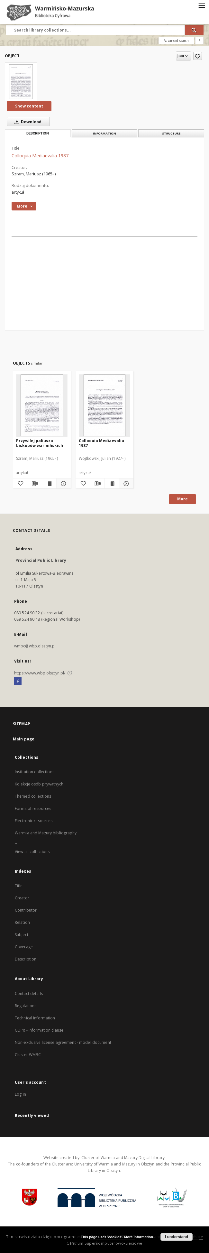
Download (26, 121)
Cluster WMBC (28, 1054)
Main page (23, 739)
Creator (22, 898)
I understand (176, 1237)
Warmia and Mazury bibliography (46, 833)
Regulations (25, 1005)
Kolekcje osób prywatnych (39, 784)
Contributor (26, 910)
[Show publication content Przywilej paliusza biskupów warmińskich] (49, 483)
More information (138, 1237)
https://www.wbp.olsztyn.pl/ (43, 673)
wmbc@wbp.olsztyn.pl (35, 646)
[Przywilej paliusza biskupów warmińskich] (41, 405)
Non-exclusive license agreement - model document (63, 1042)
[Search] (194, 30)
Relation (22, 922)
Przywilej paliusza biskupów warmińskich (39, 443)
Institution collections (34, 772)
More (182, 499)
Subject (21, 934)
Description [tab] (37, 133)
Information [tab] (104, 133)
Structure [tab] (171, 133)
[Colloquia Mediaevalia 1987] (21, 81)
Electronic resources (33, 820)
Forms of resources (33, 808)
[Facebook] (18, 681)
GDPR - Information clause (39, 1030)
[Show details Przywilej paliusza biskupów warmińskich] (63, 483)
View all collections (32, 851)
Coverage (24, 947)
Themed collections (33, 796)
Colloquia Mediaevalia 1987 (101, 443)
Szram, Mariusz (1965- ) (34, 174)
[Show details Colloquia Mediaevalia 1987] (125, 483)
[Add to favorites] (197, 56)
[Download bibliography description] (34, 483)
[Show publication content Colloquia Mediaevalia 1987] (112, 483)
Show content (29, 106)
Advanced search (176, 40)
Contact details (29, 993)
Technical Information (35, 1018)
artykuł (18, 192)
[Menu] (201, 5)
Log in (20, 1094)
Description (25, 959)
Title (19, 885)
